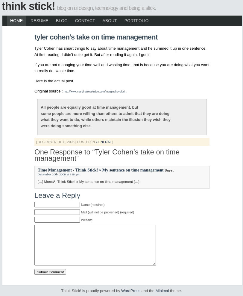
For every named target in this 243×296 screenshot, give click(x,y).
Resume (39, 20)
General (103, 142)
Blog (62, 20)
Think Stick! (28, 6)
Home (16, 20)
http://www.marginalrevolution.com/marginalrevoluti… (95, 91)
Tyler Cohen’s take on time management (96, 37)
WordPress (130, 291)
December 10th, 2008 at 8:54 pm (59, 174)
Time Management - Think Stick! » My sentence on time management (101, 170)
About (109, 20)
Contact (85, 20)
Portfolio (136, 20)
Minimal (162, 291)
